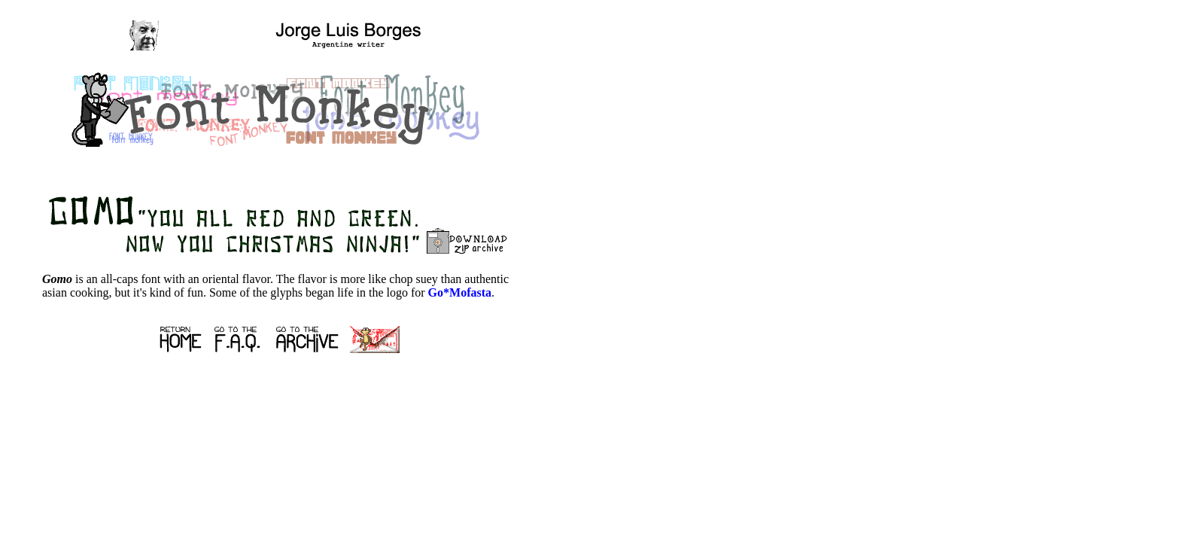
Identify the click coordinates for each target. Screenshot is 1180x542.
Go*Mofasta (459, 292)
